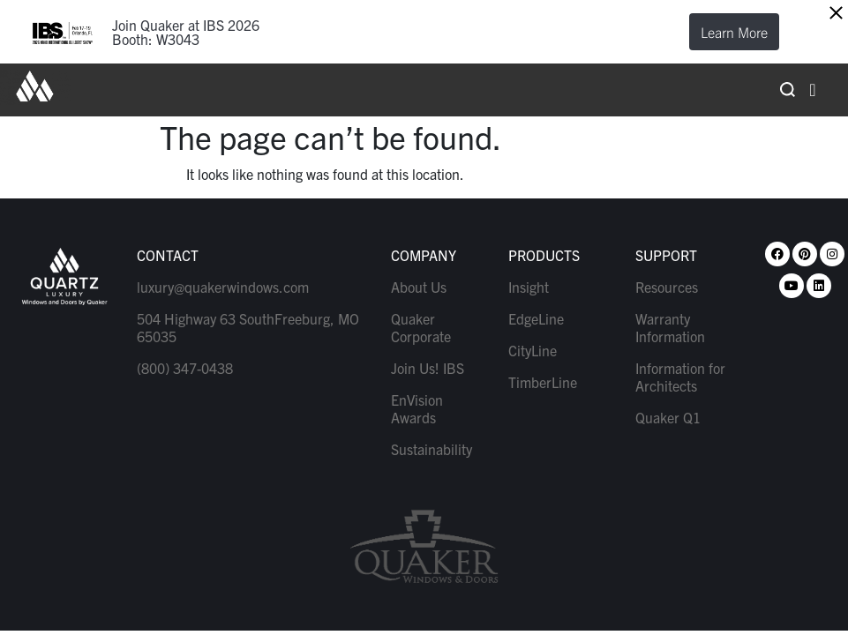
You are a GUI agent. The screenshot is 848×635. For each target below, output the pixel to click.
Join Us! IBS (427, 368)
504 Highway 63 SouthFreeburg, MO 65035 (248, 327)
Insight (528, 286)
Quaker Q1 (668, 417)
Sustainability (431, 449)
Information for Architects (680, 376)
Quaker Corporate (421, 327)
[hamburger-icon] (812, 90)
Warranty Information (670, 327)
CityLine (532, 350)
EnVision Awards (417, 408)
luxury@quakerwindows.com (223, 286)
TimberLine (542, 382)
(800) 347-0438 (185, 368)
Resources (666, 286)
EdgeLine (536, 318)
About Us (419, 286)
